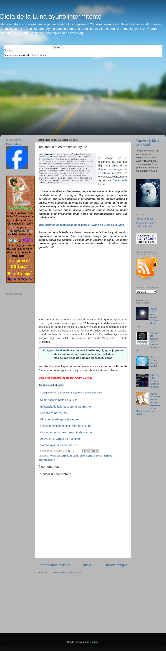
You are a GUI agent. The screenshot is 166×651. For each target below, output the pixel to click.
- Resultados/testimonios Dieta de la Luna (65, 425)
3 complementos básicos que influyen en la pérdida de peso (71, 392)
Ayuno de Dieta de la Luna (64, 456)
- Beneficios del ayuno (53, 413)
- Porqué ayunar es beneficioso (58, 445)
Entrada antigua (116, 565)
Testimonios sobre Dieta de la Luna (145, 224)
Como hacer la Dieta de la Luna (58, 399)
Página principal (144, 218)
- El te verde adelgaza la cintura (59, 419)
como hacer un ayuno (91, 456)
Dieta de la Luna (13, 144)
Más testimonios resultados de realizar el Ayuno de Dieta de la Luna (81, 224)
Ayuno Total (54, 350)
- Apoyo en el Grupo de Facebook (60, 438)
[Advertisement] (69, 70)
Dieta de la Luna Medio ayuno (154, 361)
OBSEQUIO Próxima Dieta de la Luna (154, 381)
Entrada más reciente (54, 565)
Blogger (94, 642)
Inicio (87, 565)
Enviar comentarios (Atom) (68, 572)
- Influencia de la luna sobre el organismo (65, 406)
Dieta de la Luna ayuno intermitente (50, 16)
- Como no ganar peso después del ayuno (65, 432)
